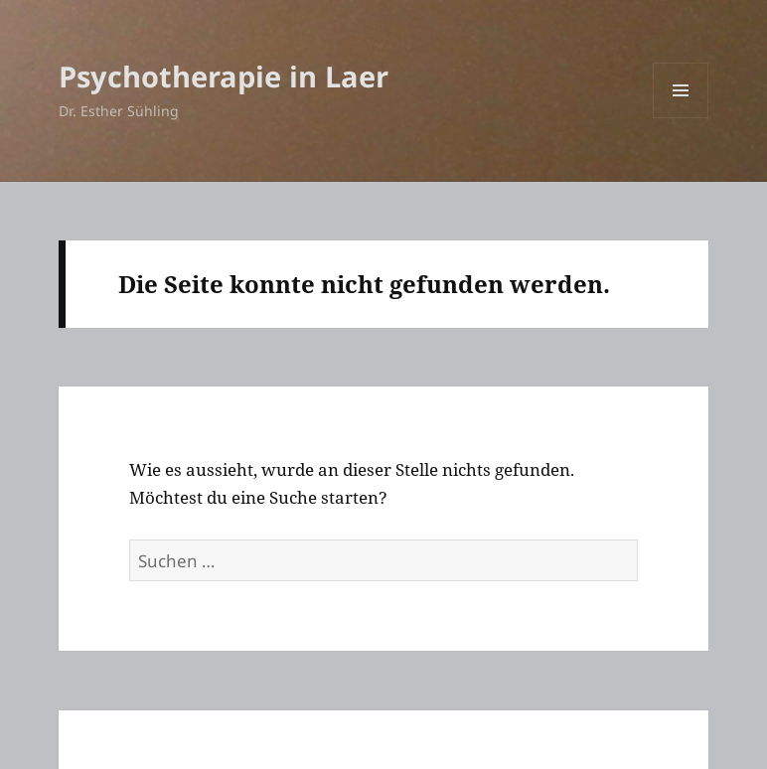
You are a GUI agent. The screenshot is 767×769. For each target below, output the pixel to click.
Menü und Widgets (681, 117)
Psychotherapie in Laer (223, 76)
